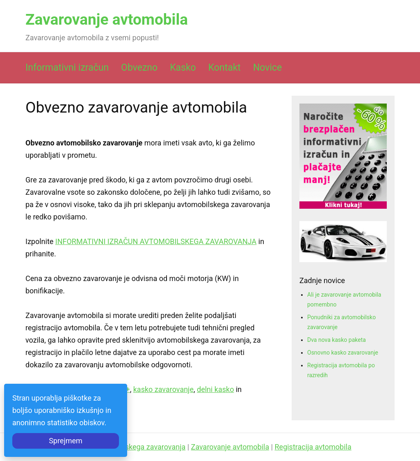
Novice (267, 67)
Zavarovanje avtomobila (106, 19)
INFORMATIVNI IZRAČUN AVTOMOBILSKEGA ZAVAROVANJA (156, 241)
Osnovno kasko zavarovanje (342, 352)
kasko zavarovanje (163, 389)
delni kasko (215, 389)
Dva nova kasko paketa (336, 340)
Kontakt (224, 67)
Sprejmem (65, 440)
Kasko (183, 67)
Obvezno (139, 67)
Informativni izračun (67, 67)
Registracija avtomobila (313, 447)
